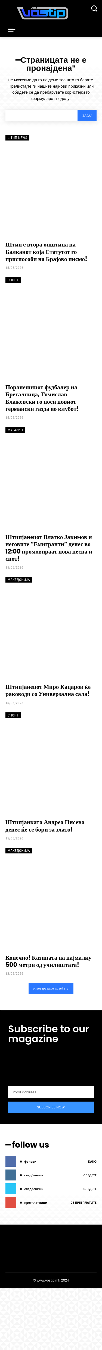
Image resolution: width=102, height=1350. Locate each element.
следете (90, 1175)
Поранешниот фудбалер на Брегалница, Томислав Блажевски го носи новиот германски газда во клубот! (42, 398)
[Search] (87, 115)
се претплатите (83, 1202)
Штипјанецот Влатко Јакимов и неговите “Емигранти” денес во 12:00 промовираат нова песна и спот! (48, 548)
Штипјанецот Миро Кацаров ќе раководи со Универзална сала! (48, 690)
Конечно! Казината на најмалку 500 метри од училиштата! (48, 961)
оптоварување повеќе (51, 988)
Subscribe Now (51, 1107)
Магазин (15, 430)
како (92, 1161)
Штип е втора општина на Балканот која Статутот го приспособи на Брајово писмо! (46, 251)
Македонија (19, 580)
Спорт (13, 280)
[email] (51, 1092)
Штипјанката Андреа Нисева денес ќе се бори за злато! (45, 825)
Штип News (17, 138)
